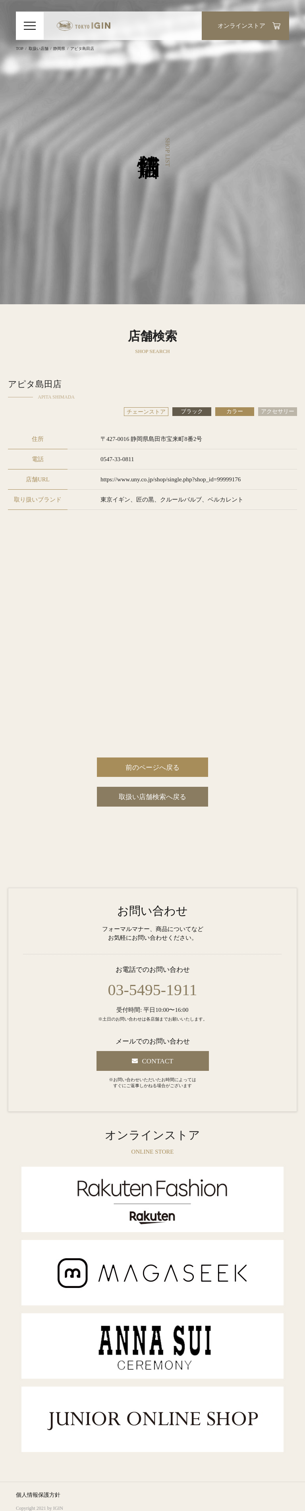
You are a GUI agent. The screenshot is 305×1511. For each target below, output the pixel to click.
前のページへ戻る (152, 767)
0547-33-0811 (117, 459)
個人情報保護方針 (38, 1495)
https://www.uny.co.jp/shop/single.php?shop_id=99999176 (170, 479)
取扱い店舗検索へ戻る (152, 797)
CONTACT (158, 1061)
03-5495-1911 (152, 990)
